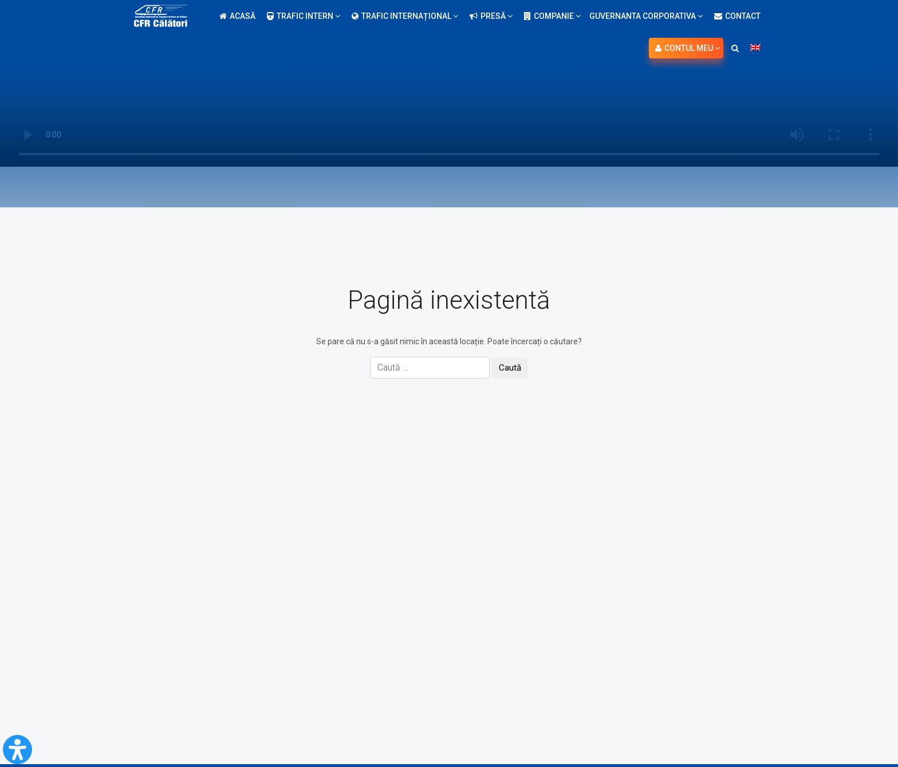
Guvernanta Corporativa (646, 16)
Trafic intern (303, 16)
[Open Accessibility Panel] (17, 749)
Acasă (237, 16)
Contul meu (687, 48)
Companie (552, 16)
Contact (737, 16)
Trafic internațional (405, 16)
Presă (491, 16)
